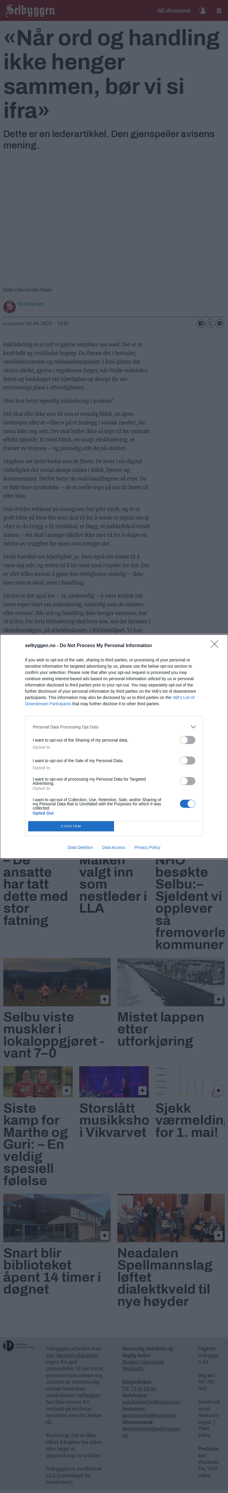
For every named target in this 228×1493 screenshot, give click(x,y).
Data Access (113, 847)
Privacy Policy (147, 847)
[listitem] (114, 727)
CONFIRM (71, 826)
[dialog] (114, 746)
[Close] (216, 646)
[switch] (187, 740)
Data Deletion (80, 847)
